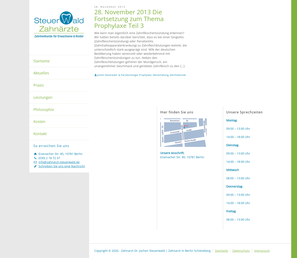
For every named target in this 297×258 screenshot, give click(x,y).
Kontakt (40, 133)
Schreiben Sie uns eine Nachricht (62, 166)
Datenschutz (241, 251)
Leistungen (42, 97)
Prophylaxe (145, 74)
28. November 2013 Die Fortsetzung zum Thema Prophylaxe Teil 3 (129, 19)
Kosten (39, 121)
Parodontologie (129, 74)
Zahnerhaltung (161, 74)
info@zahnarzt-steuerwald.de (59, 162)
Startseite (41, 60)
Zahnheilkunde (178, 74)
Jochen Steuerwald (107, 74)
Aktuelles (41, 72)
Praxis (38, 85)
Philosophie (43, 109)
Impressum (262, 251)
